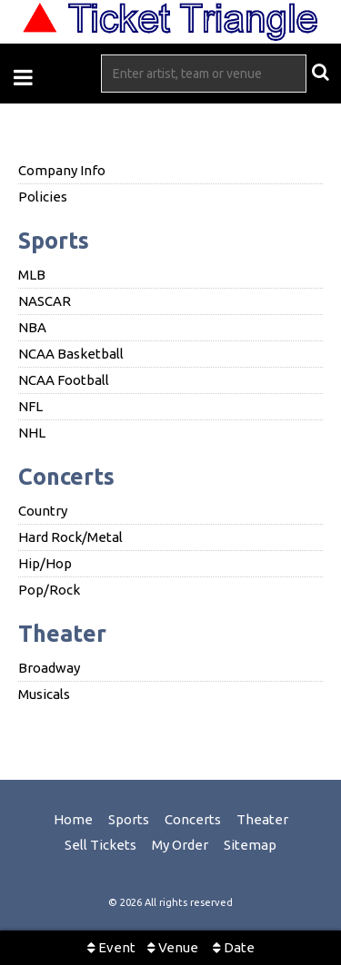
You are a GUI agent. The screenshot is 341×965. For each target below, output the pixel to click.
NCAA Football (63, 380)
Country (42, 510)
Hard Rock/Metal (70, 537)
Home (73, 819)
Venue (172, 947)
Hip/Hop (45, 563)
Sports (53, 240)
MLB (31, 274)
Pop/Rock (49, 589)
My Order (180, 844)
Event (111, 947)
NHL (31, 432)
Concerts (66, 476)
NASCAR (44, 301)
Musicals (44, 694)
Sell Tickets (100, 844)
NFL (30, 406)
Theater (62, 633)
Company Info (61, 170)
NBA (32, 327)
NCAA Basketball (71, 353)
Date (234, 947)
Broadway (49, 667)
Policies (42, 196)
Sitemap (250, 844)
